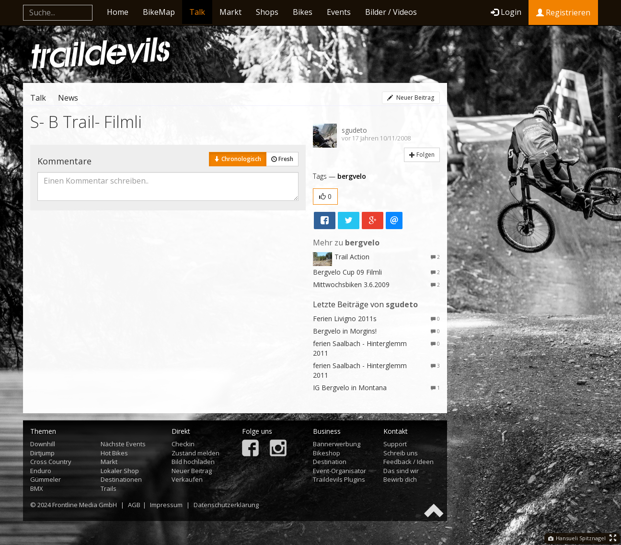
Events (339, 12)
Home (117, 12)
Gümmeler (45, 479)
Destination (329, 461)
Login (506, 12)
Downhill (42, 444)
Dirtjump (42, 453)
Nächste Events (123, 444)
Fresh (282, 159)
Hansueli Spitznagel (577, 538)
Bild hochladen (193, 461)
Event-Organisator (339, 470)
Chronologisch (237, 159)
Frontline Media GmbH (84, 504)
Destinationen (121, 479)
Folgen (422, 155)
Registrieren (563, 12)
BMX (36, 488)
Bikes (302, 12)
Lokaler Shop (120, 470)
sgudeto (354, 130)
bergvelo (351, 176)
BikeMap (159, 12)
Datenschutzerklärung (226, 504)
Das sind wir (401, 470)
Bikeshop (326, 453)
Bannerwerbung (336, 444)
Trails (108, 488)
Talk (197, 12)
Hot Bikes (114, 453)
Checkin (183, 444)
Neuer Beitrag (410, 97)
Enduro (40, 470)
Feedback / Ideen (408, 461)
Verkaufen (187, 479)
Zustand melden (195, 453)
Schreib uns (400, 453)
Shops (267, 12)
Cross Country (50, 461)
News (68, 98)
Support (395, 444)
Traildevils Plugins (339, 479)
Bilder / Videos (391, 12)
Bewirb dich (400, 479)
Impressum (166, 504)
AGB (134, 504)
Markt (230, 12)
